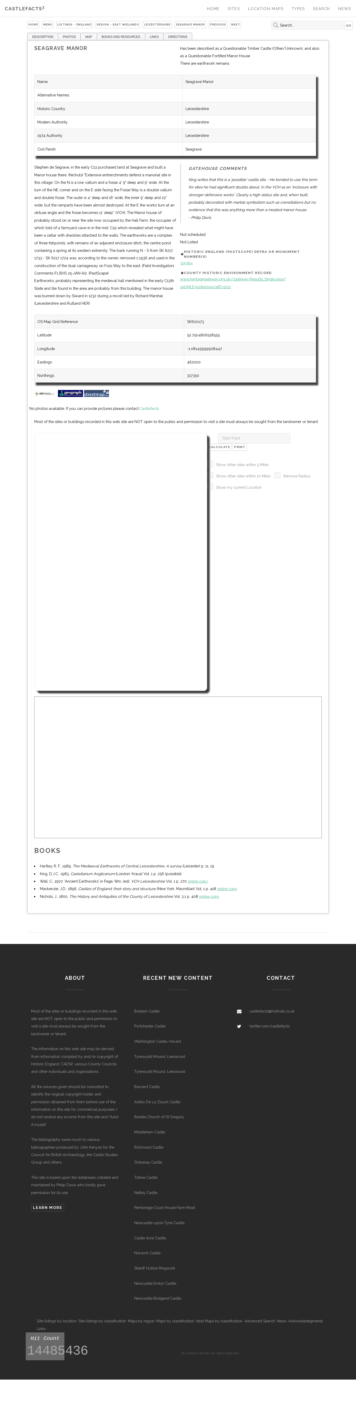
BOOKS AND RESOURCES (121, 37)
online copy (198, 881)
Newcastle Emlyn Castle (155, 1283)
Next (235, 24)
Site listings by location (57, 1321)
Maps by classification (175, 1321)
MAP (88, 37)
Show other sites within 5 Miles (242, 464)
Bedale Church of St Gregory (159, 1117)
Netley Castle (145, 1192)
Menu (48, 24)
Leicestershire (157, 24)
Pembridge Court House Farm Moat (164, 1207)
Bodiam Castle (146, 1011)
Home (213, 8)
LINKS (154, 37)
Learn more (47, 1207)
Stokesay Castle (148, 1162)
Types (298, 8)
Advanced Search (259, 1321)
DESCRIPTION (42, 37)
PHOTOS (69, 37)
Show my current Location (239, 487)
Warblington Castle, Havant (157, 1041)
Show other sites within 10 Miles (243, 476)
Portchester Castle (150, 1026)
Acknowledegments (305, 1321)
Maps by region (141, 1321)
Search (321, 8)
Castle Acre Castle (150, 1238)
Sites (234, 8)
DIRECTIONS (177, 37)
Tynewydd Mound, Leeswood (159, 1056)
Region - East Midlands (118, 24)
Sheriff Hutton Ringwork (154, 1268)
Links (41, 1328)
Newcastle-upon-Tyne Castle (159, 1223)
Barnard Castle (147, 1086)
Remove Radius (296, 476)
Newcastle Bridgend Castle (157, 1298)
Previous (218, 24)
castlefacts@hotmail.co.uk (272, 1011)
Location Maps (266, 8)
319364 (186, 263)
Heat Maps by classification (219, 1321)
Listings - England (74, 24)
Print (239, 447)
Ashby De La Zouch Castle (157, 1102)
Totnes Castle (145, 1177)
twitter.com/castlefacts (269, 1026)
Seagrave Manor (190, 24)
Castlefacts (25, 8)
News (344, 8)
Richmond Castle (148, 1147)
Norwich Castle (147, 1253)
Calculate (219, 447)
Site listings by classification (102, 1321)
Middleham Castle (149, 1132)
